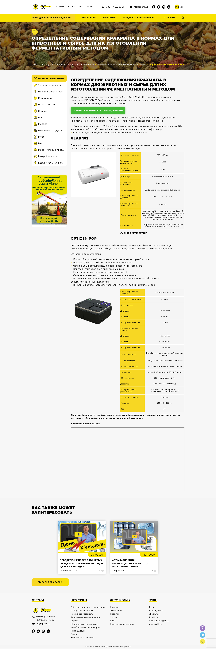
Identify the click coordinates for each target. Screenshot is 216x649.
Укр (185, 7)
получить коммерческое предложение (98, 110)
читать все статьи (50, 582)
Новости (59, 7)
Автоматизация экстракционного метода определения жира (130, 563)
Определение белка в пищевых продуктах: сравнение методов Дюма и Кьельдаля (82, 563)
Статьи (71, 7)
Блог (81, 7)
